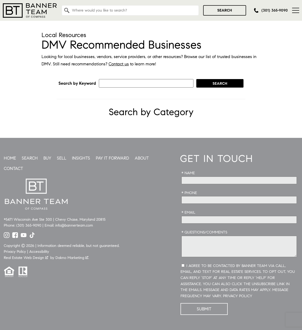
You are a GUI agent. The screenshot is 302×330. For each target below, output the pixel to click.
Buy (47, 158)
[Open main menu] (295, 10)
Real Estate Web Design (26, 257)
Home (10, 158)
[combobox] (130, 10)
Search (224, 10)
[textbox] (133, 10)
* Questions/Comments (204, 232)
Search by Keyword (77, 83)
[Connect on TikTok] (32, 236)
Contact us (119, 64)
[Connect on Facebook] (15, 236)
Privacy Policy (237, 296)
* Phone (189, 192)
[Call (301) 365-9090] (271, 10)
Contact (13, 168)
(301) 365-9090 (28, 225)
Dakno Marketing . (72, 257)
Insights (81, 158)
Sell (61, 158)
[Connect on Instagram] (6, 236)
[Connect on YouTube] (23, 236)
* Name (188, 173)
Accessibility (39, 251)
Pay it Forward (112, 158)
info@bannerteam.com (74, 225)
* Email (188, 212)
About (142, 158)
